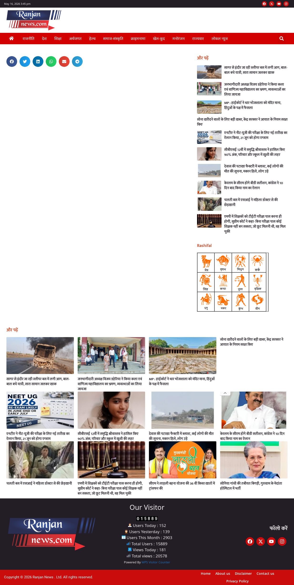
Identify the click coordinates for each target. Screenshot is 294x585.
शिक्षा (57, 38)
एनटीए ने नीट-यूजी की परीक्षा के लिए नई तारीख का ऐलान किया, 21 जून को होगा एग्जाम (255, 135)
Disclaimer (243, 573)
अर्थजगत (75, 38)
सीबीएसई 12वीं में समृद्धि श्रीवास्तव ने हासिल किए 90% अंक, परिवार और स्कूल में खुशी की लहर (254, 152)
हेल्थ (92, 38)
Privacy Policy (237, 581)
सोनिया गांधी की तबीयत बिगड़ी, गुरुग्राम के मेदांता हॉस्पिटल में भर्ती (251, 486)
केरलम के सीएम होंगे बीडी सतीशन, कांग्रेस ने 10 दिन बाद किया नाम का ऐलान (253, 185)
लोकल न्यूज (220, 38)
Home (206, 573)
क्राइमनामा (138, 38)
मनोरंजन (178, 38)
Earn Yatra (2, 73)
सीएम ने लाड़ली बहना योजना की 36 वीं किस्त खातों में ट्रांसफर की (182, 486)
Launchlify (2, 75)
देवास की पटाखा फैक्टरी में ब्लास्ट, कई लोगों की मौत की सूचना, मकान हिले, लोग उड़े (253, 168)
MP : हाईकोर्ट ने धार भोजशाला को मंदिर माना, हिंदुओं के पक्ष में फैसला (252, 105)
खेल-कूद (159, 38)
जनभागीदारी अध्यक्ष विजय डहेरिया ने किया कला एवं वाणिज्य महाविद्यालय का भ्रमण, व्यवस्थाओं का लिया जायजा (254, 90)
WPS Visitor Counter (156, 562)
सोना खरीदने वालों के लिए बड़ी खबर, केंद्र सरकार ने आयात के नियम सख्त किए (242, 122)
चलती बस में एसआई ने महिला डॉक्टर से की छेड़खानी (251, 202)
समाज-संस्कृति (113, 38)
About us (222, 573)
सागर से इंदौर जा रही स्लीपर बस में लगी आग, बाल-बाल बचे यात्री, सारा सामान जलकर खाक (255, 70)
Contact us (265, 573)
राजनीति (28, 38)
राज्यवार (198, 38)
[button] (282, 39)
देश (44, 38)
